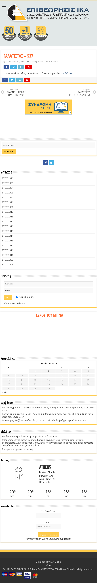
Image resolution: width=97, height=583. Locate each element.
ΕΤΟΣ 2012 (7, 245)
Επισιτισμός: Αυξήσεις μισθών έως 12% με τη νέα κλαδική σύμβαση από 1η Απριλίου (44, 420)
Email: (48, 522)
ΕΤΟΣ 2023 (7, 192)
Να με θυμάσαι (25, 296)
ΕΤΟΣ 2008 (7, 264)
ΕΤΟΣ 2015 (7, 231)
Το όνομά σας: (48, 511)
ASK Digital (55, 561)
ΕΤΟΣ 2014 (7, 235)
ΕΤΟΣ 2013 (7, 240)
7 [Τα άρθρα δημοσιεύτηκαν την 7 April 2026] (22, 375)
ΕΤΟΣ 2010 (7, 255)
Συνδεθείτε (67, 73)
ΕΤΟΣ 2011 (7, 250)
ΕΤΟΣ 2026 (7, 178)
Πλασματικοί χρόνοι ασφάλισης (18, 449)
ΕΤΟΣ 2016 (7, 226)
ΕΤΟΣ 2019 (7, 211)
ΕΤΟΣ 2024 (7, 187)
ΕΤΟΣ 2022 (7, 197)
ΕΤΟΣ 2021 (7, 202)
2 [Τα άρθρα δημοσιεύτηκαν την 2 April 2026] (48, 371)
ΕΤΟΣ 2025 (7, 183)
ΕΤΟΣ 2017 (7, 221)
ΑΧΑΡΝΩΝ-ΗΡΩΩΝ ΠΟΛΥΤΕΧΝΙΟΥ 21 (22, 92)
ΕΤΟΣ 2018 (7, 216)
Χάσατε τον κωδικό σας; (15, 303)
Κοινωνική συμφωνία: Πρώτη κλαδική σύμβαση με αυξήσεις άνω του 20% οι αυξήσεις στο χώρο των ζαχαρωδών (47, 415)
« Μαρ (5, 392)
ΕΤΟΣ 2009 (7, 259)
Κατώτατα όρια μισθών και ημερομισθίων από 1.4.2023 (29, 436)
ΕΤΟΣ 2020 (7, 207)
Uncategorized (36, 61)
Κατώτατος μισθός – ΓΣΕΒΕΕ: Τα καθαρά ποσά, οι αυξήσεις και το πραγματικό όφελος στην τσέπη (48, 409)
